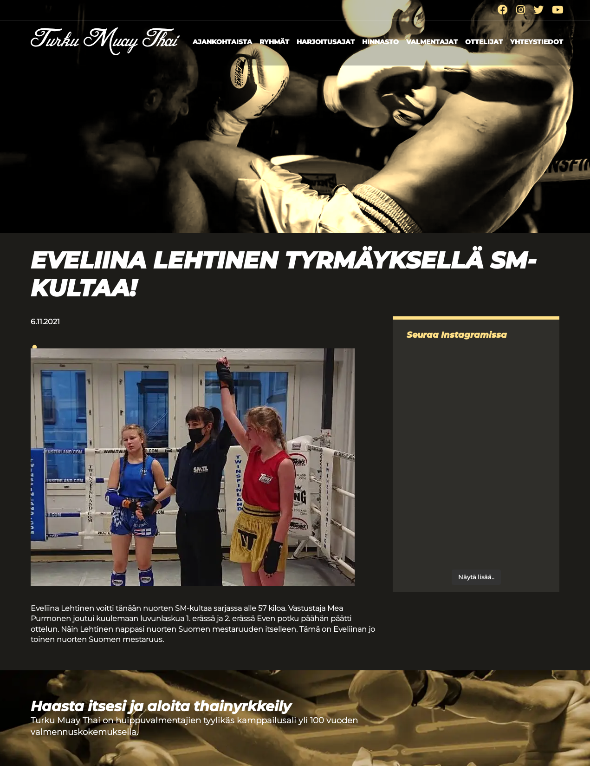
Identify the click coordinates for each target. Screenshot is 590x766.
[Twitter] (538, 10)
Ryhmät (274, 42)
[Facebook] (502, 10)
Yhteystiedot (536, 42)
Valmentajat (432, 42)
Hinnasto (380, 42)
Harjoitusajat (326, 42)
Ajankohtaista (222, 42)
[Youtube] (558, 10)
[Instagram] (520, 10)
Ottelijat (484, 42)
